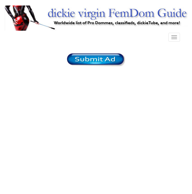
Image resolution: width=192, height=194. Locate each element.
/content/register (96, 60)
